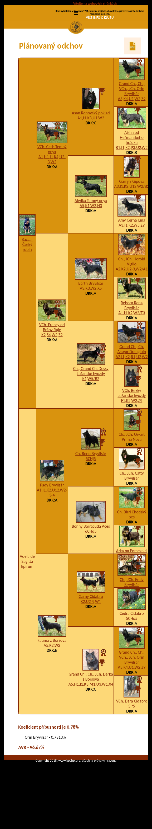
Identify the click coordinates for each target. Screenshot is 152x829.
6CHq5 (90, 563)
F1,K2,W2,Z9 (132, 432)
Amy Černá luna (131, 252)
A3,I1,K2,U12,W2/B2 (131, 218)
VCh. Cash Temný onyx (51, 182)
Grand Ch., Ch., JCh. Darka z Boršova (91, 709)
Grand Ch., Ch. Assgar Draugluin (131, 381)
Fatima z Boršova (52, 672)
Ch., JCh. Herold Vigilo (131, 294)
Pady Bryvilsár (52, 517)
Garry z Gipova (131, 213)
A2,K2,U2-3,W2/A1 (132, 301)
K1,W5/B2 (90, 410)
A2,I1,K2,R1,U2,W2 (132, 388)
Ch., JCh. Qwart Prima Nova (132, 469)
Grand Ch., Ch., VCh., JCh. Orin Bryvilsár (131, 120)
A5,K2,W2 (52, 677)
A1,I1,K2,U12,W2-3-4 (52, 525)
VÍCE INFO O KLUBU (100, 18)
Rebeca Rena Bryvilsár (132, 337)
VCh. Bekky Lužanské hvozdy (131, 425)
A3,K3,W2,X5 (91, 320)
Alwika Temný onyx (91, 233)
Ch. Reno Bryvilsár (90, 486)
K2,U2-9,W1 (91, 633)
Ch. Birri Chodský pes (131, 547)
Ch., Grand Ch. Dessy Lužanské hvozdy (91, 403)
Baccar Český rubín (27, 276)
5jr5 (131, 738)
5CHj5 (91, 491)
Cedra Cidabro (132, 645)
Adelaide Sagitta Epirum (27, 593)
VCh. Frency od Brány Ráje (52, 359)
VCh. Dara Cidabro (131, 733)
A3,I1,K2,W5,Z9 (132, 257)
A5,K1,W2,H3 (91, 238)
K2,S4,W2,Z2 (52, 366)
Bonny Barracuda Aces (91, 558)
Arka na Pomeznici (132, 583)
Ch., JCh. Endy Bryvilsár (132, 614)
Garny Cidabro (91, 628)
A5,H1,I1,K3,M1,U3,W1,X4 (90, 716)
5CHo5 (131, 650)
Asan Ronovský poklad (91, 145)
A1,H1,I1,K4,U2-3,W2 (52, 192)
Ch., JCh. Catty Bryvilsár (132, 508)
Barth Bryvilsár (90, 315)
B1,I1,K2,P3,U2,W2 (132, 179)
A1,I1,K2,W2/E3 (131, 345)
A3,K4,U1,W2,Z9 (131, 130)
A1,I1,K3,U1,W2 (90, 150)
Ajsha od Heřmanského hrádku (132, 169)
